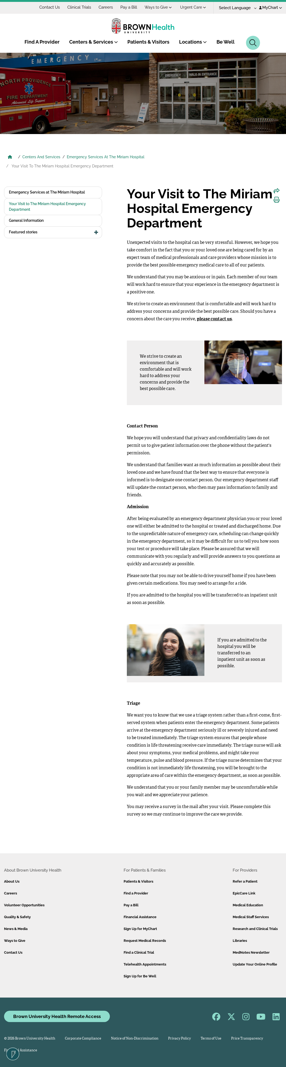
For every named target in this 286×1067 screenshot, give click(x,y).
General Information (26, 220)
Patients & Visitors (148, 42)
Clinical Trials (79, 7)
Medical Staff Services (251, 917)
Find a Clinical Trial (139, 952)
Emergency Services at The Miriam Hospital (47, 192)
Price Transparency (247, 1038)
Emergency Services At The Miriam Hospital (105, 157)
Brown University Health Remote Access (57, 1016)
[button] (96, 232)
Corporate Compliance (83, 1038)
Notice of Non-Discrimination (134, 1038)
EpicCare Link (244, 893)
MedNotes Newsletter (251, 952)
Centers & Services (93, 42)
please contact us (214, 319)
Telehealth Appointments (145, 964)
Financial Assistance (140, 917)
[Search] (253, 43)
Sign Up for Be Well (140, 976)
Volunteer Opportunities (24, 905)
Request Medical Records (145, 941)
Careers (106, 7)
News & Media (15, 929)
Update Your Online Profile (255, 964)
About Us (11, 881)
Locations (193, 42)
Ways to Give (158, 7)
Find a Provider (136, 893)
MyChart (270, 7)
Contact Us (49, 7)
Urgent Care (193, 7)
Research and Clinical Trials (255, 929)
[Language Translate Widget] (236, 8)
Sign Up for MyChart (140, 929)
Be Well (226, 42)
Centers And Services (41, 157)
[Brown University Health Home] (10, 157)
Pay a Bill (128, 7)
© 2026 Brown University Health (29, 1038)
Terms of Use (211, 1038)
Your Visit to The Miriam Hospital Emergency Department (47, 207)
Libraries (240, 941)
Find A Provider (42, 42)
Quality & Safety (17, 917)
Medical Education (248, 905)
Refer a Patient (245, 881)
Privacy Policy (179, 1038)
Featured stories (23, 232)
